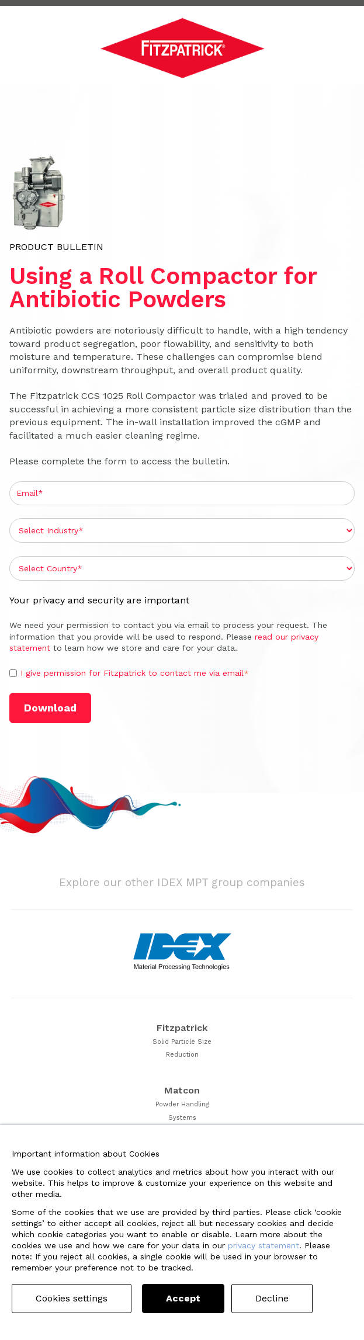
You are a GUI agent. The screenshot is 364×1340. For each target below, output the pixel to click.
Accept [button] (183, 1298)
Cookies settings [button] (72, 1298)
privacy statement (263, 1245)
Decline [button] (272, 1298)
